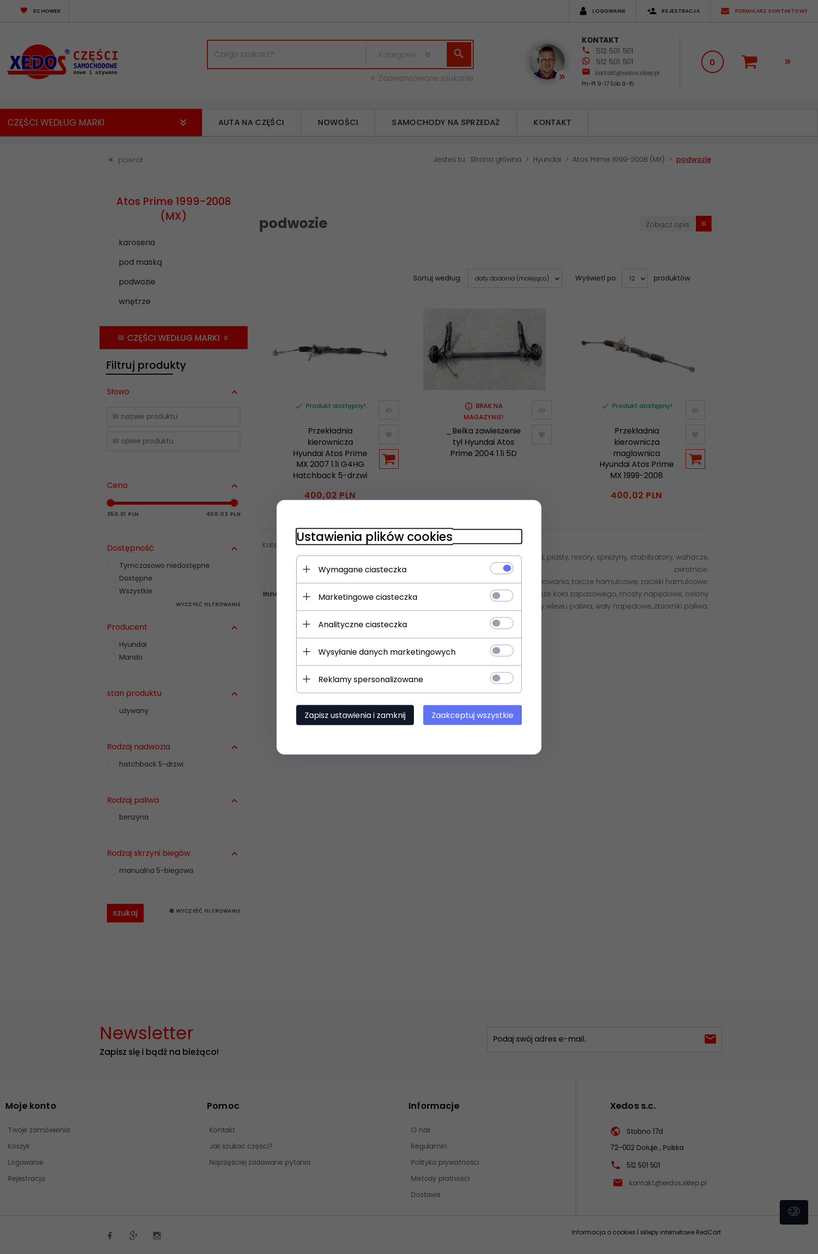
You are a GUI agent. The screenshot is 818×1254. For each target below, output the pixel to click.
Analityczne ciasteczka (362, 624)
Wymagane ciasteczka (362, 569)
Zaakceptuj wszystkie (472, 714)
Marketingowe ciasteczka (367, 596)
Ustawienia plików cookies (374, 536)
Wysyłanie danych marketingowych (387, 651)
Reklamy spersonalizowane (370, 679)
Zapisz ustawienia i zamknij (355, 714)
